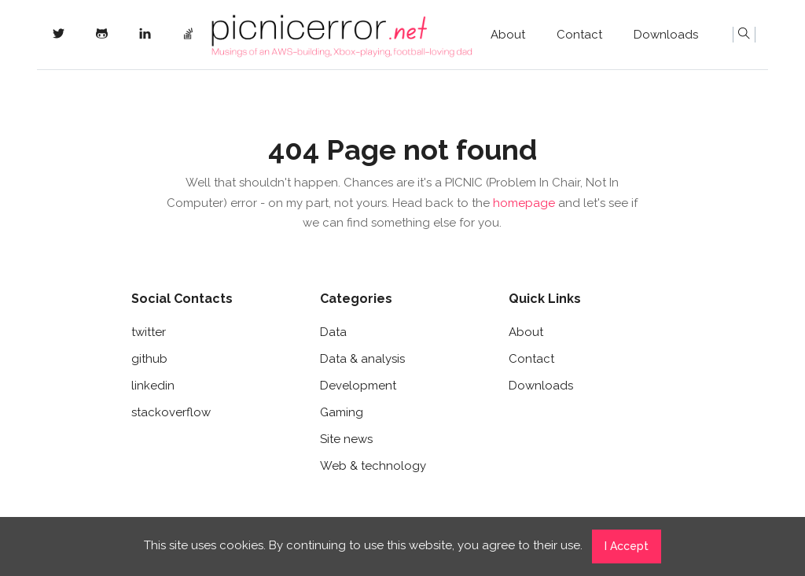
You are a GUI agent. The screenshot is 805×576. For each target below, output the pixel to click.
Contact (579, 35)
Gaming (341, 412)
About (508, 35)
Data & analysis (362, 359)
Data (333, 332)
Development (358, 385)
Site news (346, 439)
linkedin (153, 385)
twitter (148, 332)
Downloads (666, 35)
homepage (524, 203)
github (149, 359)
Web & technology (373, 466)
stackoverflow (171, 412)
